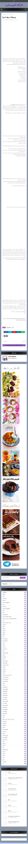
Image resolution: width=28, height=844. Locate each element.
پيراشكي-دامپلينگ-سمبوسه (14, 616)
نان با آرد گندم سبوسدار (12, 788)
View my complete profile (12, 358)
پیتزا (14, 620)
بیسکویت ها (14, 606)
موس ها (14, 751)
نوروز (14, 759)
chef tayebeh (5, 19)
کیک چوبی (14, 731)
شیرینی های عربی (14, 679)
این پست (9, 145)
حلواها (14, 634)
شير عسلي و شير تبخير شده (14, 675)
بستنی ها (14, 600)
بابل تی (9, 772)
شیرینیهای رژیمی (14, 681)
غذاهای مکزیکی (14, 709)
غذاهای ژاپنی (14, 699)
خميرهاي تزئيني (14, 640)
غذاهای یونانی (14, 713)
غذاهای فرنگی (14, 707)
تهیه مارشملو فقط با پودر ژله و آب (13, 821)
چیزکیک (14, 632)
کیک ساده (9, 783)
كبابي (14, 717)
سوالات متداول (6, 318)
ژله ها (14, 650)
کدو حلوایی (14, 725)
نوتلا (14, 757)
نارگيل (14, 755)
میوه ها (14, 753)
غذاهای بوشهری (14, 695)
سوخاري (14, 666)
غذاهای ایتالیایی (14, 691)
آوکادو (14, 594)
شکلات (14, 673)
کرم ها (14, 727)
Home (3, 14)
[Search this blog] (11, 578)
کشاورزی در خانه (14, 729)
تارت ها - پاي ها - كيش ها (14, 622)
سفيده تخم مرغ (14, 660)
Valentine (14, 592)
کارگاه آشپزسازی (14, 5)
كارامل (14, 715)
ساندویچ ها (14, 656)
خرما (14, 636)
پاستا (14, 610)
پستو (14, 612)
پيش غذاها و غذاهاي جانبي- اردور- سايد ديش (14, 618)
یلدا (14, 763)
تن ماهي (14, 628)
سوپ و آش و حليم (14, 664)
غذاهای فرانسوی (14, 705)
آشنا (13, 104)
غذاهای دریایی (14, 697)
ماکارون (14, 745)
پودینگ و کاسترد (14, 614)
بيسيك (14, 604)
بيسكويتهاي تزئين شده (14, 602)
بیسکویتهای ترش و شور (14, 608)
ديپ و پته (14, 646)
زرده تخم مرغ (14, 648)
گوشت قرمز (14, 739)
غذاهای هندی (14, 711)
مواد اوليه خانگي (14, 749)
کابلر (9, 799)
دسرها (14, 642)
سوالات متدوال (14, 662)
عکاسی (14, 685)
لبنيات (14, 741)
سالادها (14, 654)
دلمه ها (14, 644)
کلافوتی (9, 805)
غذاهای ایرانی (14, 693)
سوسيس (14, 668)
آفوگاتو (9, 810)
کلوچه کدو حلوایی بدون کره (12, 794)
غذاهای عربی (14, 703)
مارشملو (14, 743)
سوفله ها (14, 671)
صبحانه (14, 683)
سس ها (14, 658)
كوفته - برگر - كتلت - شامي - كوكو (14, 719)
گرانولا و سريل (14, 737)
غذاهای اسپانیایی (14, 689)
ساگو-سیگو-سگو (14, 652)
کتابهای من (14, 723)
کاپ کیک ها (14, 721)
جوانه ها (14, 630)
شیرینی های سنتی (14, 677)
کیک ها (14, 733)
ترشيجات (14, 624)
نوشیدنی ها (14, 761)
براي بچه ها (14, 598)
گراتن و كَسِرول (14, 735)
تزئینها (14, 626)
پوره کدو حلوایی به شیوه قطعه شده (14, 816)
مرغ (6, 14)
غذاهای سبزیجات (14, 701)
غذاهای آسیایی (9, 327)
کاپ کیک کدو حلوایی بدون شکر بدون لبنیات (15, 777)
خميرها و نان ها (14, 638)
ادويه (14, 596)
